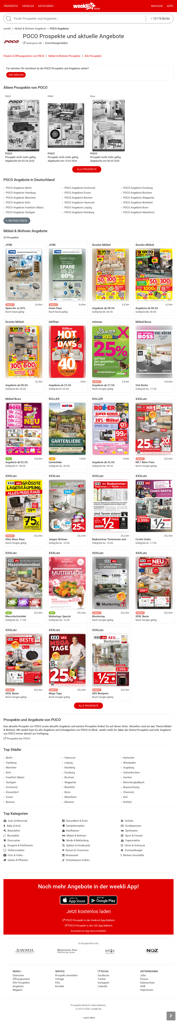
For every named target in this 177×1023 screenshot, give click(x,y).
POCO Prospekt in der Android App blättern (88, 920)
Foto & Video (13, 855)
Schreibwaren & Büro (76, 860)
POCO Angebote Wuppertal (137, 197)
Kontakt (59, 986)
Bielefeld (68, 787)
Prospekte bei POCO (16, 738)
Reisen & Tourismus (75, 850)
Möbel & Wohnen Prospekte (64, 56)
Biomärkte (11, 835)
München (9, 767)
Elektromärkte (13, 850)
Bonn (66, 792)
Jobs (143, 975)
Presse (144, 979)
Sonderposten (131, 825)
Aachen (126, 777)
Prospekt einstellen (66, 975)
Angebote (18, 986)
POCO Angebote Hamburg (19, 192)
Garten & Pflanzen (15, 860)
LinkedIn (102, 986)
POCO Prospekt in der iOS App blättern (88, 925)
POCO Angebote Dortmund (78, 187)
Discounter (11, 840)
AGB (142, 986)
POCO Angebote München (19, 197)
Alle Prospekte (93, 56)
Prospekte (11, 6)
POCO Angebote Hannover (78, 202)
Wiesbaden (128, 762)
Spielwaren (129, 830)
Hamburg (9, 762)
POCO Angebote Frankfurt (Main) (23, 207)
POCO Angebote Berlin (17, 187)
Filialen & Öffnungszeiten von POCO (23, 56)
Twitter (102, 979)
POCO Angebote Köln (16, 202)
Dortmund (10, 787)
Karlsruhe (127, 757)
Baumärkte (11, 830)
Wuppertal (69, 782)
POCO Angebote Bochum (136, 192)
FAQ (57, 982)
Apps (170, 6)
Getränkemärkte (73, 825)
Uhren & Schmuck (133, 845)
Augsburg (127, 767)
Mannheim (69, 797)
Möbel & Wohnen (74, 835)
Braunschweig (130, 787)
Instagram (103, 982)
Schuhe (127, 820)
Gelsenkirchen (130, 772)
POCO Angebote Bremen (77, 197)
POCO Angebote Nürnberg (78, 212)
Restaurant (70, 855)
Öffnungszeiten (21, 979)
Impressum (146, 989)
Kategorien (45, 6)
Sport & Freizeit (132, 835)
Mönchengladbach (132, 782)
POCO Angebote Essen (76, 192)
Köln (7, 772)
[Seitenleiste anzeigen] (171, 1016)
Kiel (124, 797)
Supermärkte (130, 840)
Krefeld (126, 802)
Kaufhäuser (70, 830)
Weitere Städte (16, 220)
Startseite (18, 975)
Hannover (69, 757)
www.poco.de (32, 43)
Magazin (157, 6)
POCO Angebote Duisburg (137, 187)
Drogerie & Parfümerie (18, 845)
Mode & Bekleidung (75, 840)
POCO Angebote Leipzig (77, 207)
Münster (68, 802)
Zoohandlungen (132, 850)
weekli (7, 28)
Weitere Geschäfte (132, 855)
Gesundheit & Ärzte (75, 820)
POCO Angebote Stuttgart (19, 212)
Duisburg (68, 772)
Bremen (9, 802)
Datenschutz (147, 982)
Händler (28, 6)
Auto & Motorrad (15, 820)
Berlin (97, 8)
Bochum (68, 777)
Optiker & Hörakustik (76, 845)
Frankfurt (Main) (13, 777)
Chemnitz (127, 792)
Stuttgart (9, 782)
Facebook (103, 975)
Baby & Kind (11, 825)
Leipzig (67, 762)
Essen (8, 797)
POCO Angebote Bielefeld (136, 202)
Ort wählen (16, 74)
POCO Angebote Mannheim (138, 212)
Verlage (59, 979)
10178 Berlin (160, 18)
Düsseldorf (10, 792)
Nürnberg (68, 767)
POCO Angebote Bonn (134, 207)
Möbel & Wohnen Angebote (30, 28)
